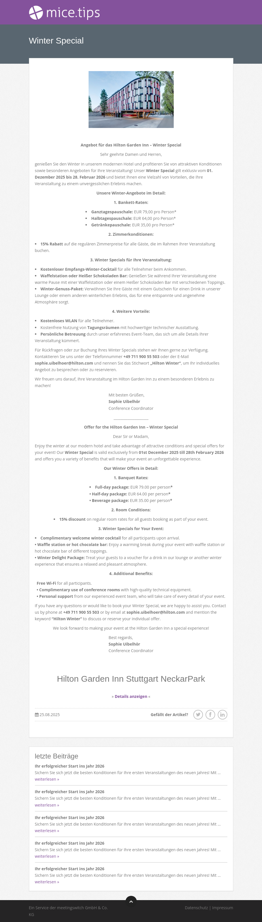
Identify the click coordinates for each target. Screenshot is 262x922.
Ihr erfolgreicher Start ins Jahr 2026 (69, 766)
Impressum (222, 907)
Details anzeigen (131, 696)
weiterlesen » (47, 779)
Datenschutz (196, 907)
